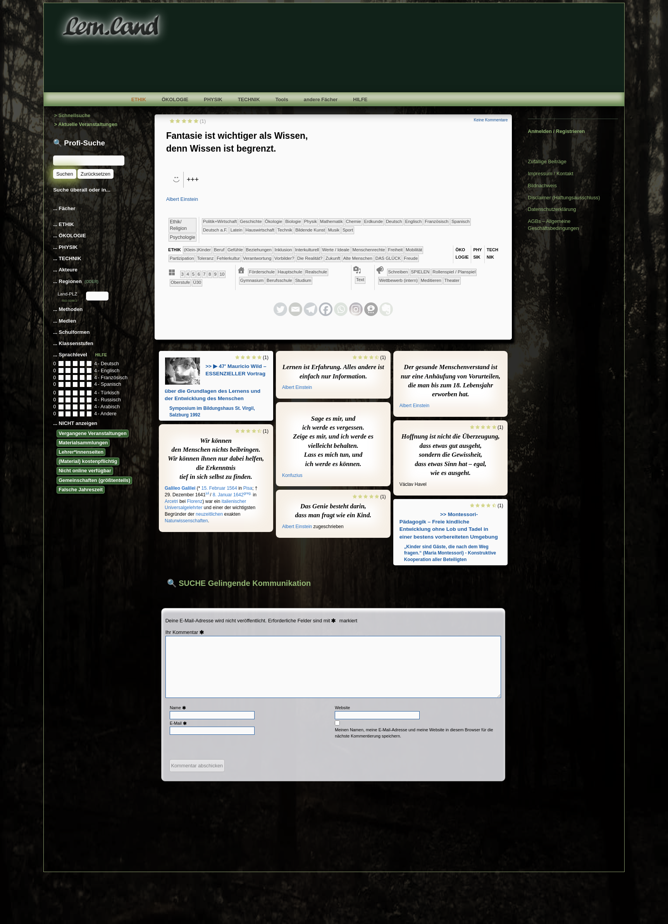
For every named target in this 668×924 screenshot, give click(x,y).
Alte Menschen (357, 258)
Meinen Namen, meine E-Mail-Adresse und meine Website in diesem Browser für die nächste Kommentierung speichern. (414, 732)
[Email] (295, 309)
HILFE (360, 99)
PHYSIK (213, 99)
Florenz (194, 501)
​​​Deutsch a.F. (215, 230)
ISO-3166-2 (69, 300)
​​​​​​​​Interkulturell (307, 249)
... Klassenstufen (73, 343)
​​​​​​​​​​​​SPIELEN (420, 271)
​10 (222, 274)
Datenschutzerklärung (552, 209)
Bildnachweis (542, 185)
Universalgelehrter (183, 507)
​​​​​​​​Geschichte (251, 221)
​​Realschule (316, 271)
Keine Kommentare (491, 120)
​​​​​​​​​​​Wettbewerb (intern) (398, 280)
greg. (248, 493)
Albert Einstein (182, 199)
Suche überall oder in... (81, 190)
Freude (411, 258)
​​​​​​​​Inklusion (283, 249)
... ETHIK (63, 224)
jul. (207, 493)
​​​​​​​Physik (310, 221)
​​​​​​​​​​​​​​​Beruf (219, 249)
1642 (238, 494)
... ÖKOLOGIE (69, 235)
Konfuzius (292, 475)
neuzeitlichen (209, 514)
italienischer (234, 501)
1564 (232, 488)
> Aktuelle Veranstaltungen (85, 124)
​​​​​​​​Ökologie (273, 221)
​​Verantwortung (257, 258)
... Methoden (68, 309)
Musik (333, 230)
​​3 (182, 274)
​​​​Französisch (436, 221)
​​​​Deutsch (394, 221)
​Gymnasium (252, 280)
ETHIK (138, 99)
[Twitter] (280, 309)
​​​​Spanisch (460, 221)
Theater (452, 280)
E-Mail (179, 723)
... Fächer (64, 208)
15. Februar (213, 488)
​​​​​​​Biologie (293, 221)
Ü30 (197, 282)
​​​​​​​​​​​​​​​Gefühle (235, 249)
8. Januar (222, 494)
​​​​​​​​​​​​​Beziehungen (259, 249)
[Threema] (371, 309)
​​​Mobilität (414, 249)
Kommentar (189, 632)
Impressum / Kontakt (550, 173)
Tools (281, 99)
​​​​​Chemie (353, 221)
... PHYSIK (65, 247)
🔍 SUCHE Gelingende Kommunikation (239, 583)
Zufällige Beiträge (547, 161)
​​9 (215, 274)
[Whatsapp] (341, 309)
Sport (348, 230)
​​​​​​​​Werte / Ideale (335, 249)
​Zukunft (332, 258)
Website (342, 707)
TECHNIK (249, 99)
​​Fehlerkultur (228, 258)
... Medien (65, 321)
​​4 (188, 274)
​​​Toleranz (205, 258)
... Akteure (66, 270)
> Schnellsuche (72, 115)
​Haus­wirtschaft (259, 230)
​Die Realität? (309, 258)
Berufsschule (279, 280)
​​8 (209, 274)
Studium (303, 280)
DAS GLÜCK (388, 258)
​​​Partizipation (182, 258)
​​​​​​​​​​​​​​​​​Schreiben (398, 271)
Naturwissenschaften (186, 520)
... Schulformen (71, 332)
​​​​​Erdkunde (373, 221)
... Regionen (75, 281)
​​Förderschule (262, 271)
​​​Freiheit (395, 249)
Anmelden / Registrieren (556, 131)
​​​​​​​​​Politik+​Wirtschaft (220, 221)
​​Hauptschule (290, 271)
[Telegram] (310, 309)
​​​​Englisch (413, 221)
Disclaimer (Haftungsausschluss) (564, 197)
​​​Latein (237, 230)
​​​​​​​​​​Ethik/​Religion (178, 225)
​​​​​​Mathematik (331, 221)
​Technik (285, 230)
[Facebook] (325, 309)
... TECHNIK (67, 258)
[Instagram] (356, 309)
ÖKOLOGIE (175, 99)
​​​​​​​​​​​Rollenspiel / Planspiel (453, 271)
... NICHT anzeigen (75, 423)
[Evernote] (386, 309)
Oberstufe (180, 282)
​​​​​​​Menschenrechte (369, 249)
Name (179, 707)
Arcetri (171, 501)
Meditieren (431, 280)
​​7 (204, 274)
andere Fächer (321, 99)
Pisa (247, 488)
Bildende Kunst (310, 230)
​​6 (199, 274)
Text (360, 279)
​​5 (193, 274)
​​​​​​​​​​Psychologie (182, 237)
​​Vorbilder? (284, 258)
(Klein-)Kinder (197, 249)
